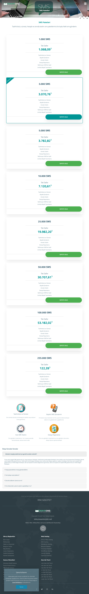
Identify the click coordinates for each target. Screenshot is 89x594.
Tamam (22, 587)
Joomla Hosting (45, 552)
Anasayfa (40, 13)
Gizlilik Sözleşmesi (8, 552)
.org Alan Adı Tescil (46, 566)
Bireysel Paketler (46, 545)
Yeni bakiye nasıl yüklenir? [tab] (11, 483)
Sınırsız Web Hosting (47, 538)
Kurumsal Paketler (46, 547)
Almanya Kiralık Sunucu (10, 562)
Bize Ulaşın (6, 538)
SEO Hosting (44, 541)
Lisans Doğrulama (8, 550)
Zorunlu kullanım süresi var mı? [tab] (13, 488)
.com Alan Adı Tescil (46, 562)
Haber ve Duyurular (8, 543)
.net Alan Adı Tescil (46, 564)
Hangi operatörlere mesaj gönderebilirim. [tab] (16, 477)
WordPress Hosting (46, 550)
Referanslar (6, 541)
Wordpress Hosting (46, 543)
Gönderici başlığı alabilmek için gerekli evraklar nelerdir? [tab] (20, 462)
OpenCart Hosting (46, 554)
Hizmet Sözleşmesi (8, 554)
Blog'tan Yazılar (7, 545)
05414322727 (44, 499)
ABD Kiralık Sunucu (8, 566)
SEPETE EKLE (64, 72)
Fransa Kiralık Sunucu (9, 564)
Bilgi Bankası (6, 547)
